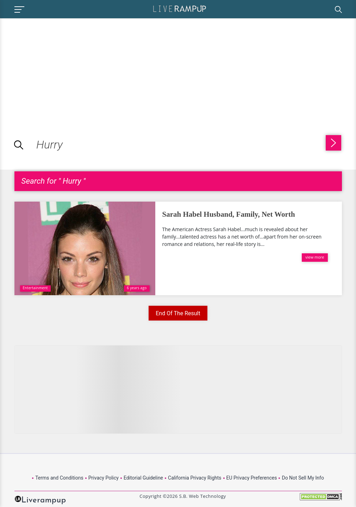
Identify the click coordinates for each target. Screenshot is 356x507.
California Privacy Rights (194, 478)
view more (314, 257)
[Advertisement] (59, 67)
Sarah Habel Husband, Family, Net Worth (228, 214)
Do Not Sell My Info (303, 478)
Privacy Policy (103, 478)
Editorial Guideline (143, 478)
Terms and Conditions (59, 478)
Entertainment (35, 287)
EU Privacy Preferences (251, 478)
